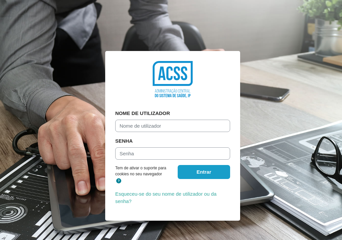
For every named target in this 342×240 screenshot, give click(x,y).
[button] (118, 181)
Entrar (204, 172)
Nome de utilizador (142, 113)
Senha (124, 141)
